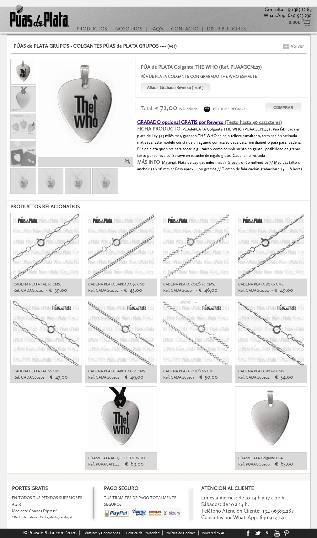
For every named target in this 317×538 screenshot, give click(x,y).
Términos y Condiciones (101, 533)
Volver (293, 46)
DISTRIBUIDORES (226, 29)
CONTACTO (185, 29)
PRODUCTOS (92, 29)
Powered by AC (214, 533)
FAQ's (156, 29)
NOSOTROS (128, 29)
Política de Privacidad (142, 533)
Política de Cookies (181, 533)
